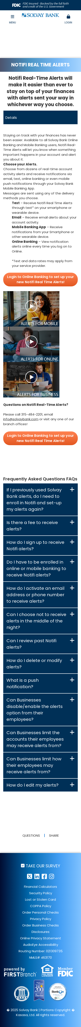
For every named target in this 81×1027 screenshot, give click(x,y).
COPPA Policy (40, 906)
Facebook (44, 876)
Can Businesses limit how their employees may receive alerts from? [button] (33, 765)
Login (68, 19)
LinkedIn (37, 876)
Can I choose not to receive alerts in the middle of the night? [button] (36, 620)
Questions (31, 835)
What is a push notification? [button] (22, 683)
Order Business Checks (40, 925)
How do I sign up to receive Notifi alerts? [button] (35, 545)
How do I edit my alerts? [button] (32, 785)
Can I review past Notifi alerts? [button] (31, 644)
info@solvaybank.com (20, 419)
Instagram (51, 876)
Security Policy (40, 893)
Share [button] (54, 835)
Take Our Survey (43, 866)
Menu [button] (12, 19)
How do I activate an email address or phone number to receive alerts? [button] (35, 594)
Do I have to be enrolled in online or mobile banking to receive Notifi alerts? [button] (36, 568)
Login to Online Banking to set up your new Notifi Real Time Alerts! (40, 279)
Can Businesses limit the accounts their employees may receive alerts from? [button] (35, 739)
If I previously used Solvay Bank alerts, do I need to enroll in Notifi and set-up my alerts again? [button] (34, 499)
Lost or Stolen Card (40, 899)
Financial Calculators (40, 886)
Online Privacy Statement (40, 938)
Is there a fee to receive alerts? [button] (32, 526)
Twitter (29, 876)
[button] (68, 19)
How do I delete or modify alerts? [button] (34, 663)
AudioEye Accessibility (40, 944)
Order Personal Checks (40, 912)
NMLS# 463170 (40, 957)
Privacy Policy (40, 919)
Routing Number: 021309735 (41, 951)
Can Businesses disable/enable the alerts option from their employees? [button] (34, 709)
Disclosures (40, 931)
